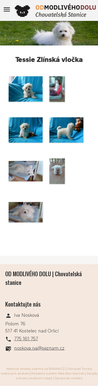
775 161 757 (26, 339)
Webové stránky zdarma (24, 369)
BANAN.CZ (57, 369)
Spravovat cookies (69, 378)
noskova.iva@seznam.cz (39, 348)
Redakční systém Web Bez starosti (57, 373)
